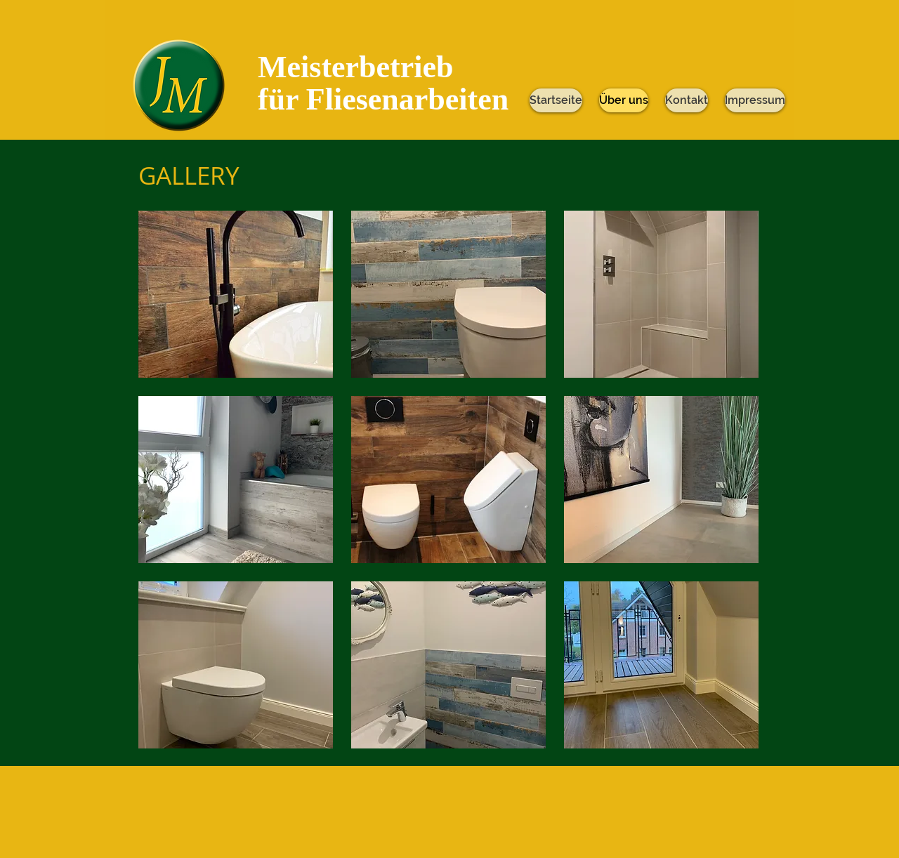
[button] (235, 294)
